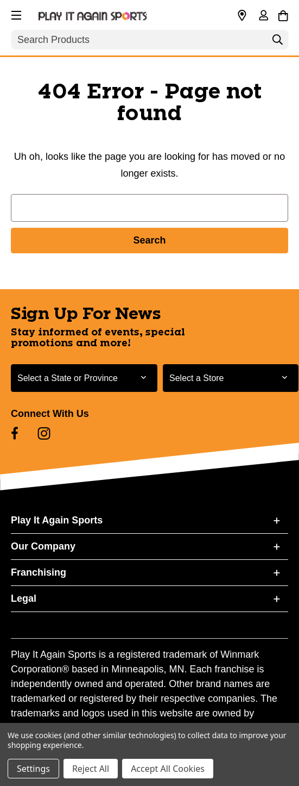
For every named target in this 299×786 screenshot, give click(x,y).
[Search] (277, 42)
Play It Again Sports (57, 520)
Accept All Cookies (168, 769)
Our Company (43, 546)
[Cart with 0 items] (283, 14)
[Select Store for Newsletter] (230, 378)
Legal (23, 598)
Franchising (38, 572)
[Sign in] (263, 16)
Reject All (90, 769)
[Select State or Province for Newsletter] (84, 378)
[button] (15, 13)
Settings (33, 769)
